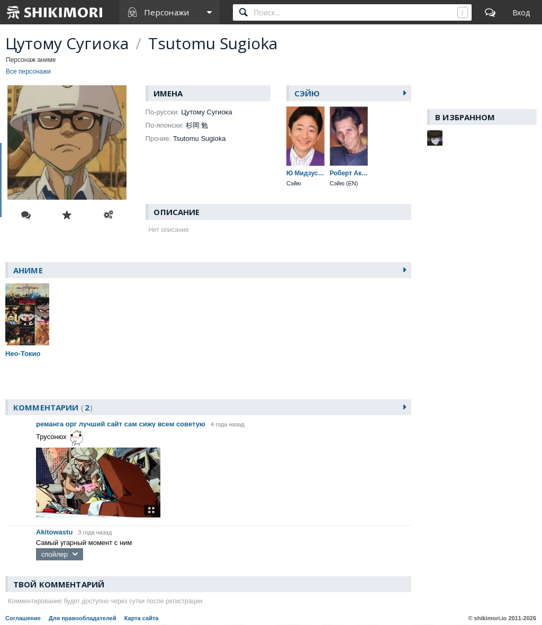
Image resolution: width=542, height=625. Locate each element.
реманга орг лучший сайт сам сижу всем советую (120, 424)
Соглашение (23, 618)
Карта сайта (141, 618)
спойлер (54, 554)
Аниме (28, 270)
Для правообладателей (82, 618)
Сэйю (307, 93)
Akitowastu (54, 532)
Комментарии (53, 407)
